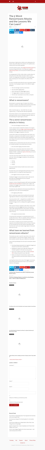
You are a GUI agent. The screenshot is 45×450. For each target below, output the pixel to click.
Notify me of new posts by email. (16, 402)
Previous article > (18, 359)
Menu (12, 1)
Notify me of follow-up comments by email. (18, 397)
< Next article (12, 359)
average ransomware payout (28, 67)
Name (10, 381)
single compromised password (27, 129)
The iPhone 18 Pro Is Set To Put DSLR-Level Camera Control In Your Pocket (22, 306)
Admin (10, 26)
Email (10, 386)
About (26, 440)
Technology (11, 285)
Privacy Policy (33, 440)
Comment (11, 365)
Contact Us (22, 442)
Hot (16, 440)
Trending (11, 440)
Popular (21, 440)
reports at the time (26, 151)
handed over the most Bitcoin (15, 183)
